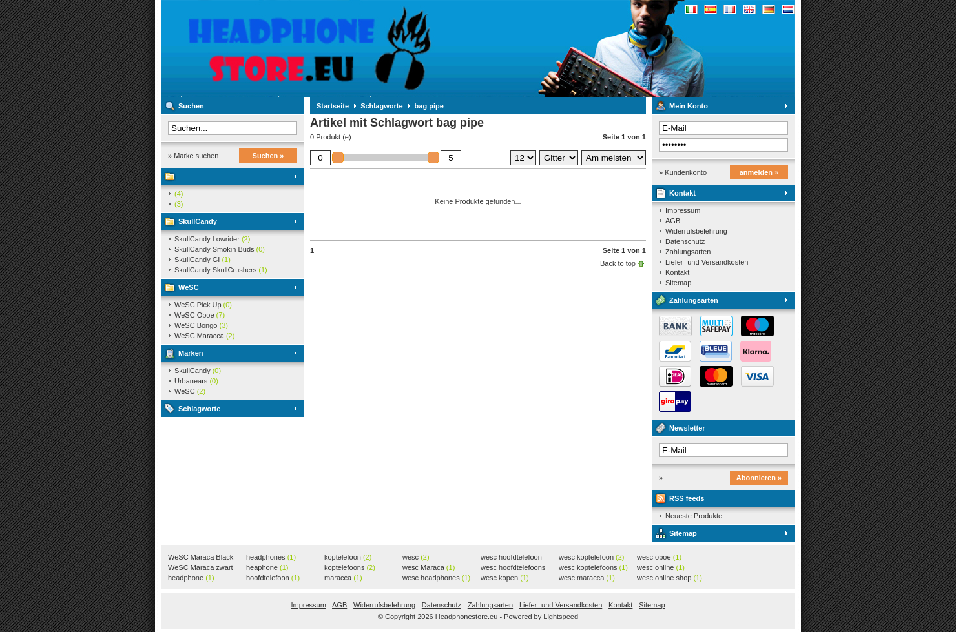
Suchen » (268, 155)
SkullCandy (197, 221)
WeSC (188, 287)
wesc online (661, 567)
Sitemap (678, 283)
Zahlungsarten (688, 252)
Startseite (333, 106)
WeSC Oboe (199, 315)
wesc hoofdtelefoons (513, 568)
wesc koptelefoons (593, 567)
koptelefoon (347, 557)
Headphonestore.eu (332, 48)
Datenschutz (685, 241)
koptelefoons (349, 567)
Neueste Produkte (693, 516)
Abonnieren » (759, 478)
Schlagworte (199, 409)
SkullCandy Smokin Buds (219, 249)
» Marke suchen (193, 155)
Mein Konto (688, 106)
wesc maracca (587, 578)
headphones (271, 557)
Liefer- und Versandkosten (706, 262)
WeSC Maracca (204, 336)
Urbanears (196, 381)
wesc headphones (436, 578)
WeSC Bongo (201, 325)
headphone (191, 578)
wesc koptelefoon (592, 557)
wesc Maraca (428, 567)
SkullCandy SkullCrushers (220, 270)
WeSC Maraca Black (200, 557)
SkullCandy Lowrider (212, 239)
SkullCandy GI (202, 259)
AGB (672, 221)
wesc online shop (669, 578)
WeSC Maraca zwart (200, 568)
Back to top (618, 263)
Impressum (682, 210)
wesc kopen (505, 578)
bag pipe (429, 106)
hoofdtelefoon (273, 578)
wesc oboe (659, 557)
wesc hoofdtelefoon (511, 557)
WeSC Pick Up (203, 305)
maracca (343, 578)
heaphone (267, 567)
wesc (416, 557)
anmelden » (759, 172)
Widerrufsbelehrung (696, 231)
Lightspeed (560, 616)
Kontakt (682, 193)
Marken (190, 353)
